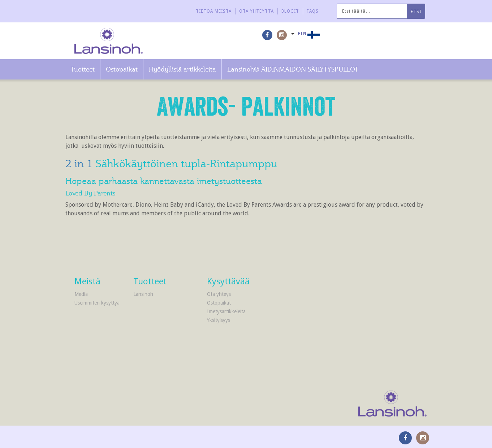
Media (81, 294)
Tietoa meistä (214, 11)
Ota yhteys (219, 294)
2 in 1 (80, 163)
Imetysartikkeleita (226, 311)
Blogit (290, 11)
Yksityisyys (218, 320)
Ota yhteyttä (256, 11)
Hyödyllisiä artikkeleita (182, 69)
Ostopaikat (122, 69)
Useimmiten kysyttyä (97, 303)
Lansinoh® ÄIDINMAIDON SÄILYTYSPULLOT (292, 69)
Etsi (416, 11)
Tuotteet (83, 69)
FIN (302, 33)
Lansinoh (143, 294)
